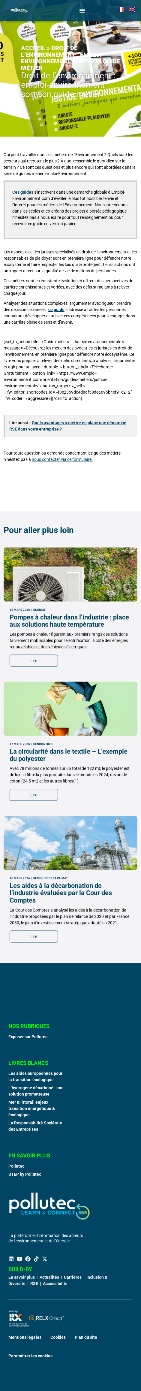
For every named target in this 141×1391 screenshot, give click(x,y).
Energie (39, 736)
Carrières (73, 1277)
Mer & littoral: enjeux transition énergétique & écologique (31, 1108)
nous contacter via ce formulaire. (62, 459)
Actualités (49, 1277)
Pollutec (16, 1166)
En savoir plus (21, 1277)
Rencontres (42, 870)
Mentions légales (24, 1337)
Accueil (33, 48)
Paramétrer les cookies (30, 1355)
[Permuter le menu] (82, 11)
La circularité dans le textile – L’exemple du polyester (69, 882)
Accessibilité (55, 1283)
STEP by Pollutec (24, 1174)
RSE (34, 1283)
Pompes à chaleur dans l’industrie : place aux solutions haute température (69, 747)
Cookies (58, 1337)
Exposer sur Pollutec (27, 1036)
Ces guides (22, 192)
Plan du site (86, 1337)
